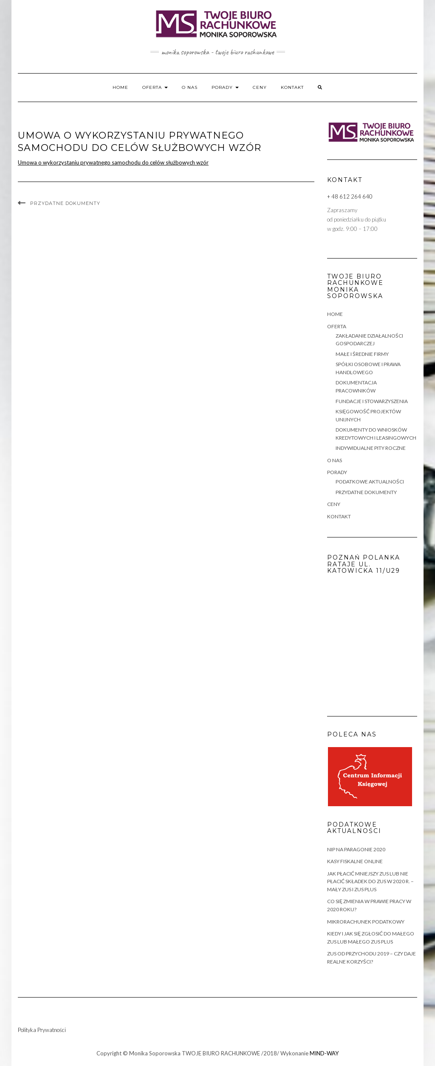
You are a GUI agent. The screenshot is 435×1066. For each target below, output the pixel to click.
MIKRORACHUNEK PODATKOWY (365, 921)
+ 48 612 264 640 (350, 196)
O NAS (190, 87)
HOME (120, 87)
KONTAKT (292, 87)
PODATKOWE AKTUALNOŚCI (370, 481)
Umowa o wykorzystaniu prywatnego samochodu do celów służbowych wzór (113, 162)
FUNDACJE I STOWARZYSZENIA (372, 401)
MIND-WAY (324, 1053)
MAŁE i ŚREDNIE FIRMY (362, 354)
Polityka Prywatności (42, 1029)
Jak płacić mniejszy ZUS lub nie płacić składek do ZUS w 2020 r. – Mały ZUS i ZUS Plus (370, 881)
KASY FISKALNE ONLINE (355, 861)
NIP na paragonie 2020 (356, 849)
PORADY (225, 87)
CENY (260, 87)
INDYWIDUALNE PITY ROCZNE (371, 448)
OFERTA (155, 87)
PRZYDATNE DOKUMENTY (65, 203)
